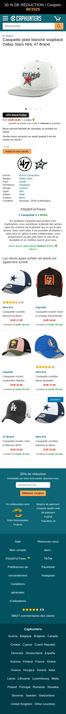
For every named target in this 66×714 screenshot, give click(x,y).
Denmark (17, 653)
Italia (52, 670)
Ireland (41, 670)
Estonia (15, 661)
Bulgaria (39, 636)
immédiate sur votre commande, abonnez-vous (33, 476)
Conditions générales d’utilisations (18, 592)
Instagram (48, 575)
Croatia (15, 644)
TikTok (48, 558)
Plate (22, 194)
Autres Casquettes (29, 175)
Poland (12, 687)
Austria (12, 636)
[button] (26, 109)
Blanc (22, 197)
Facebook (48, 567)
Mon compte (18, 550)
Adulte (22, 181)
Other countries (45, 704)
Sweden (31, 695)
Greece (16, 670)
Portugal (24, 687)
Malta (55, 678)
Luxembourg (40, 678)
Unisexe (23, 188)
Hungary (28, 670)
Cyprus (27, 644)
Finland (28, 661)
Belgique (26, 636)
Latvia (11, 678)
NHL (21, 191)
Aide (18, 541)
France (40, 661)
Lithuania (24, 678)
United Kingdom (21, 704)
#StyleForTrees (17, 558)
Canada (52, 636)
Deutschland (34, 653)
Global (51, 661)
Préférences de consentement (18, 571)
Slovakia (53, 687)
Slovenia (17, 695)
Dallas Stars (25, 178)
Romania (39, 687)
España (50, 653)
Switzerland (46, 695)
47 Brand (8, 35)
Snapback (24, 184)
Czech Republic (44, 644)
